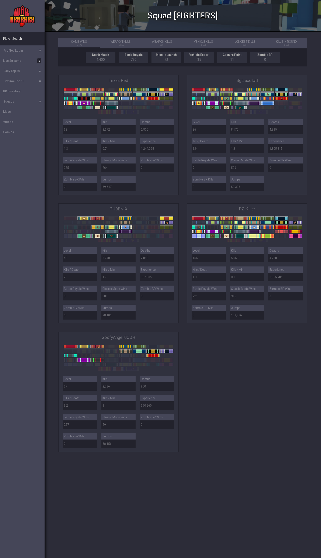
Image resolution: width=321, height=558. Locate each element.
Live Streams (22, 60)
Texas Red (118, 80)
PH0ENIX (118, 208)
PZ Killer (247, 208)
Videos (8, 122)
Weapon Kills (120, 43)
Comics (8, 132)
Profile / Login (13, 50)
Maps (7, 111)
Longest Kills (245, 43)
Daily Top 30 (11, 71)
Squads (8, 101)
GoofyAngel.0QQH (118, 337)
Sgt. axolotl (247, 80)
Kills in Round (286, 43)
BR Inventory (12, 91)
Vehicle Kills (203, 43)
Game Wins (79, 43)
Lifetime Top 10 (13, 81)
